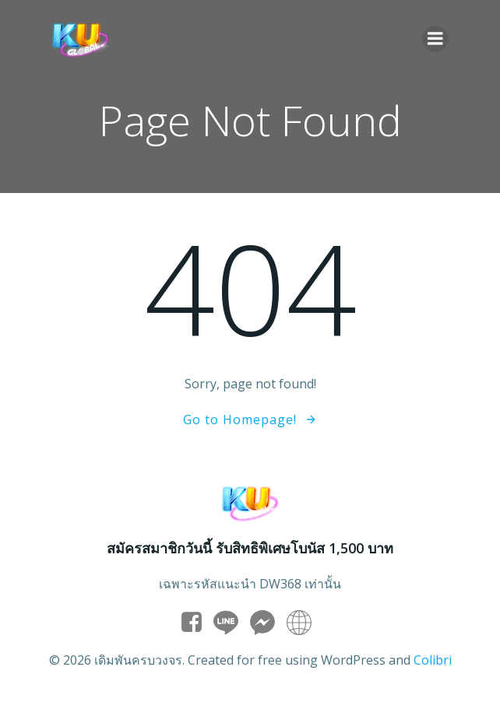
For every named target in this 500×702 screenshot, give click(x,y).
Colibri (433, 660)
